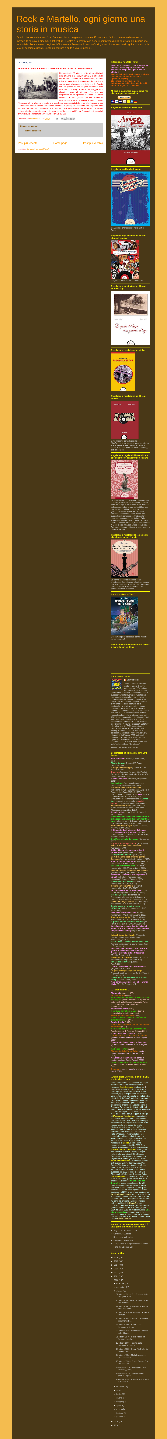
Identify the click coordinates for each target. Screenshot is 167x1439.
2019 (116, 1421)
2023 (116, 1269)
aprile (119, 1405)
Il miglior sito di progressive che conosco (131, 1243)
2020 (116, 1280)
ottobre (119, 1291)
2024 (116, 1265)
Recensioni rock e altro (123, 1237)
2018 (116, 1425)
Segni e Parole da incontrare (126, 1230)
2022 (116, 1272)
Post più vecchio (93, 143)
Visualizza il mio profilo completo (125, 747)
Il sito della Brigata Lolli (123, 1247)
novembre (120, 1287)
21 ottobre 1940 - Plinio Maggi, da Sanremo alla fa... (130, 1338)
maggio (119, 1402)
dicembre (120, 1283)
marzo (119, 1409)
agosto (119, 1390)
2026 (116, 1257)
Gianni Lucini (133, 680)
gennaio (120, 1417)
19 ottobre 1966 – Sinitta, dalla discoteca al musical (129, 1344)
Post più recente (28, 143)
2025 (116, 1261)
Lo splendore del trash (123, 1240)
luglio (118, 1394)
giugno (119, 1398)
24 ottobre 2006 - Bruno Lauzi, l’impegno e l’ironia (129, 1325)
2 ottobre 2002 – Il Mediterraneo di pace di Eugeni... (131, 1374)
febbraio (120, 1413)
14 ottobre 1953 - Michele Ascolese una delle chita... (131, 1356)
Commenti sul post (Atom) (38, 149)
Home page (60, 143)
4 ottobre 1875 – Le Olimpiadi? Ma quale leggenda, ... (131, 1368)
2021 (116, 1276)
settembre (120, 1386)
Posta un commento (32, 131)
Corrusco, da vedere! (123, 1234)
